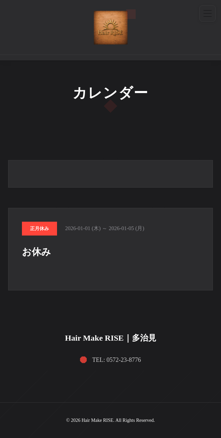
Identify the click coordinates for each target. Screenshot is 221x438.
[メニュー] (207, 13)
